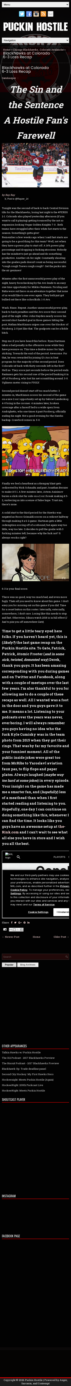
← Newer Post (10, 936)
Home (7, 49)
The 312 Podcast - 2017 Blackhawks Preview (28, 1058)
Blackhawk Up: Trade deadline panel (24, 1068)
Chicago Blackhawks (25, 49)
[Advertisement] (35, 1004)
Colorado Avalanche (52, 49)
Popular (9, 964)
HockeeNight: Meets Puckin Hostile (23, 1090)
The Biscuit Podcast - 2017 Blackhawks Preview (30, 1063)
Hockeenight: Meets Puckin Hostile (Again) (28, 1079)
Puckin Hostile (34, 1380)
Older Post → (61, 936)
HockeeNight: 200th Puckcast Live (22, 1085)
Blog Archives (27, 964)
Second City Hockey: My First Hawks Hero (28, 1074)
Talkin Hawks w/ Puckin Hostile (21, 1052)
